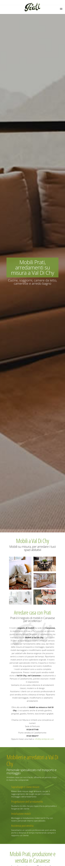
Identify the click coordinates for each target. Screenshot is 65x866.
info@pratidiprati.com (44, 739)
